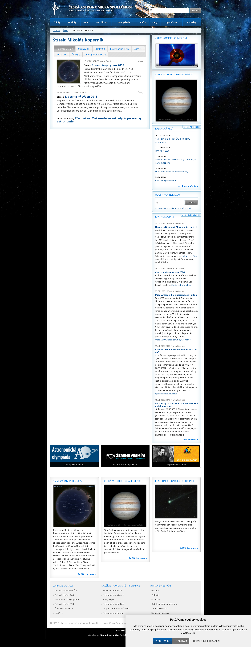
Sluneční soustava (160, 608)
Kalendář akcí (164, 128)
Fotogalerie (124, 22)
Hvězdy (155, 590)
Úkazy (140, 61)
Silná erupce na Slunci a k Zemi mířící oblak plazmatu (176, 405)
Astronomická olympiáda (67, 599)
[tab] (65, 49)
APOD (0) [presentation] (61, 54)
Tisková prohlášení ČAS (66, 590)
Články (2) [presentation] (100, 48)
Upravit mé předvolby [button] (206, 641)
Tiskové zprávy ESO (64, 604)
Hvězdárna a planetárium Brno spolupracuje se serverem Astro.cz (123, 623)
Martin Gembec (106, 61)
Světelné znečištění (112, 590)
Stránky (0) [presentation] (83, 48)
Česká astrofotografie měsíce (174, 74)
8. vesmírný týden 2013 (81, 96)
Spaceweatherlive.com (166, 393)
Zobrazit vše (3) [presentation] (65, 48)
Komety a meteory (160, 612)
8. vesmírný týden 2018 (108, 65)
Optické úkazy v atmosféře (164, 604)
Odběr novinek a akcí (168, 194)
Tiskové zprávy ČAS (64, 595)
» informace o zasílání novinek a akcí (173, 207)
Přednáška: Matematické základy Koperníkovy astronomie (99, 119)
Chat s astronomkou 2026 (170, 272)
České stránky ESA (64, 608)
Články (57, 22)
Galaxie (155, 595)
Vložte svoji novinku (191, 215)
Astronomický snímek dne (171, 38)
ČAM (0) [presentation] (76, 54)
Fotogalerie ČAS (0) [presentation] (95, 54)
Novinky (72, 22)
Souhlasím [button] (162, 641)
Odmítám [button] (181, 641)
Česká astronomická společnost (73, 623)
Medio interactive (109, 635)
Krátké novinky (164, 216)
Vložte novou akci (192, 126)
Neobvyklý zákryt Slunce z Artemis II (176, 227)
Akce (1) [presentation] (138, 48)
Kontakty (191, 22)
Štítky (65, 30)
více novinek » (190, 439)
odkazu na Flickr (190, 256)
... (102, 86)
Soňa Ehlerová (177, 268)
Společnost (171, 22)
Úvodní (56, 30)
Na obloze (101, 22)
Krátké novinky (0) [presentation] (119, 48)
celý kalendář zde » (188, 186)
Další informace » (87, 574)
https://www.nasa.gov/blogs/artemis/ (173, 339)
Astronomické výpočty (113, 595)
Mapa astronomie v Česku (116, 608)
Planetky (155, 599)
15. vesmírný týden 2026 (67, 480)
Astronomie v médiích (113, 604)
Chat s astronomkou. (181, 284)
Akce (85, 22)
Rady (155, 22)
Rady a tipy (108, 599)
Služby (143, 22)
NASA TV (59, 612)
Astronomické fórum (113, 612)
